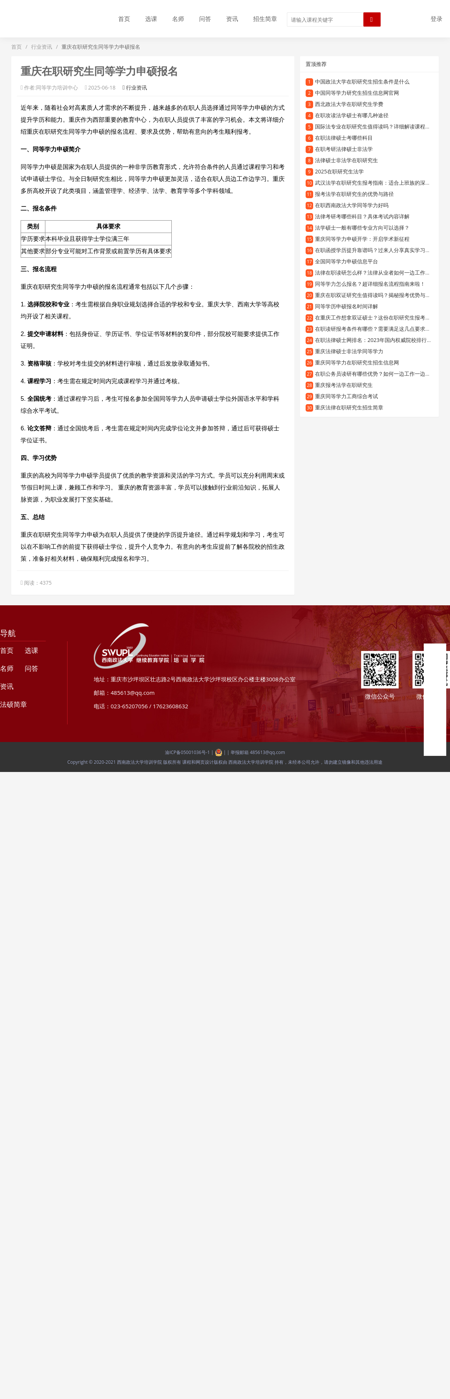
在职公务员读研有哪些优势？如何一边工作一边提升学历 (380, 373)
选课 (151, 19)
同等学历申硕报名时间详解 (346, 306)
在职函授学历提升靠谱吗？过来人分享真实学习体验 (375, 250)
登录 (436, 19)
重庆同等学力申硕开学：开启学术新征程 (362, 238)
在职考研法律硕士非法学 (344, 148)
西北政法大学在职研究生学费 (349, 104)
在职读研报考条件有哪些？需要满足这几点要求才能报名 (380, 328)
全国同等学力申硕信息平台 (346, 261)
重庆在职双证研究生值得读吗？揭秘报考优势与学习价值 (380, 295)
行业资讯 (41, 46)
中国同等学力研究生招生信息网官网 (357, 92)
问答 (205, 19)
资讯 (232, 19)
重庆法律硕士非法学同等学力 (349, 351)
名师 (178, 19)
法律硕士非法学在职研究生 (346, 160)
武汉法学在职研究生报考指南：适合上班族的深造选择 (378, 182)
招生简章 (265, 19)
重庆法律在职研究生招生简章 (349, 407)
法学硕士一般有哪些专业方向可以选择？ (362, 227)
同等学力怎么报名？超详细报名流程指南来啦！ (370, 283)
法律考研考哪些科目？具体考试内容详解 (362, 216)
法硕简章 (13, 704)
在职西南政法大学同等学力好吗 (351, 205)
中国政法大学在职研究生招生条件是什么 (362, 81)
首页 (124, 19)
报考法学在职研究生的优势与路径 (354, 193)
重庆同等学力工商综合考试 (346, 396)
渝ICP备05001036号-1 (187, 752)
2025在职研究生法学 (339, 171)
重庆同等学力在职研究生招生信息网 (357, 362)
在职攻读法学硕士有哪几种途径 (351, 115)
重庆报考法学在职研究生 (344, 384)
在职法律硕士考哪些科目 (344, 137)
